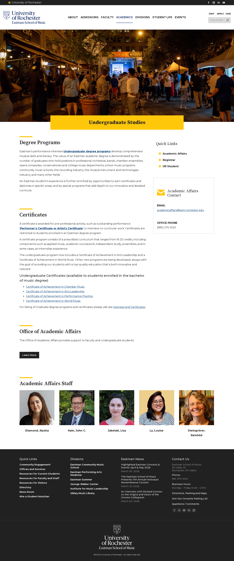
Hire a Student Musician (34, 496)
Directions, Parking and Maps (189, 493)
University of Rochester (25, 2)
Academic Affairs (175, 153)
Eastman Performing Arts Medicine (86, 473)
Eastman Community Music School (87, 466)
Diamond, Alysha (37, 430)
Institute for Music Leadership (89, 488)
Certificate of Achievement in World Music (53, 300)
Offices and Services (32, 469)
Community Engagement (35, 464)
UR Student (171, 166)
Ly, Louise (156, 430)
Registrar (169, 160)
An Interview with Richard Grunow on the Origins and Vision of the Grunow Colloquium (141, 494)
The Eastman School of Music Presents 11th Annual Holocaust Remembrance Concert (140, 479)
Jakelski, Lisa (117, 430)
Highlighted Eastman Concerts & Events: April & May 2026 (140, 466)
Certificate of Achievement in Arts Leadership (55, 291)
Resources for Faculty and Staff (39, 478)
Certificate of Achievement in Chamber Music (55, 286)
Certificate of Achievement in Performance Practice (59, 296)
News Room (27, 491)
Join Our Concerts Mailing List (190, 498)
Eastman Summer (81, 479)
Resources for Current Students (40, 473)
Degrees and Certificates (129, 307)
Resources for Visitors (33, 482)
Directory (25, 487)
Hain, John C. (77, 430)
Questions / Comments (185, 503)
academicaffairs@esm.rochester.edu (180, 210)
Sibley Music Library (82, 493)
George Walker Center (84, 484)
